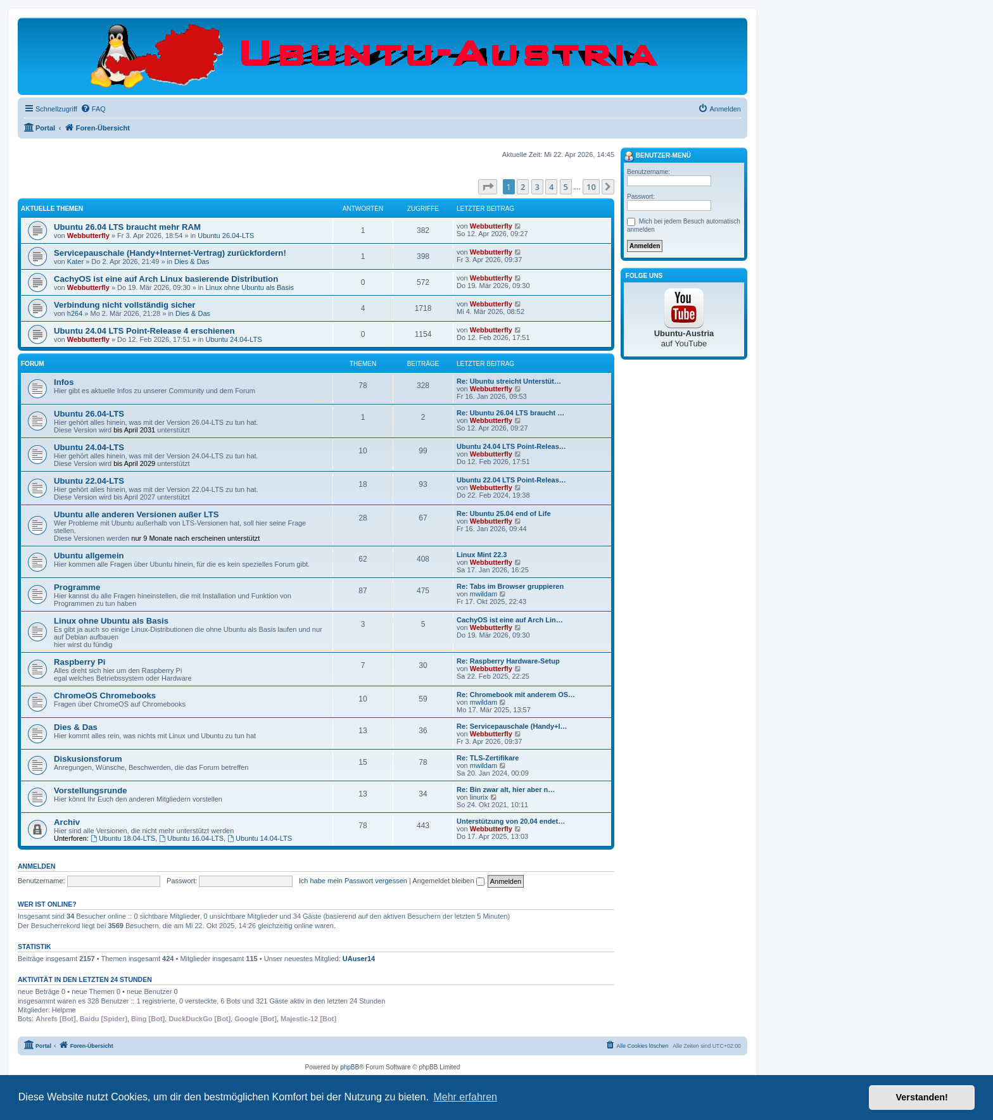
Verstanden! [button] (922, 1097)
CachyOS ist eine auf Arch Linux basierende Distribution (166, 279)
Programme (77, 587)
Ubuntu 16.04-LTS (191, 838)
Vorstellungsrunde (90, 790)
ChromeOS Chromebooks (105, 695)
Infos (64, 382)
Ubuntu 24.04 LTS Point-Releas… (511, 446)
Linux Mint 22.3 (482, 554)
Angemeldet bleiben (448, 880)
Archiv (67, 822)
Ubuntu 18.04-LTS (123, 838)
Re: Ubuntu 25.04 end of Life (504, 513)
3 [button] (537, 186)
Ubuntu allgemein (89, 555)
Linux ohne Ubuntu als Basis (249, 287)
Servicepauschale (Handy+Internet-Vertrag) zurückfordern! (170, 253)
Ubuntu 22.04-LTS (89, 481)
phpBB (349, 1067)
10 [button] (591, 186)
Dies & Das (191, 261)
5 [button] (566, 186)
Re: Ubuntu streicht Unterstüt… (509, 381)
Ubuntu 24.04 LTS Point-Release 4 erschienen (144, 331)
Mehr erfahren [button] (465, 1097)
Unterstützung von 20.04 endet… (511, 821)
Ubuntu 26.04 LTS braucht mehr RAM (127, 227)
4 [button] (551, 186)
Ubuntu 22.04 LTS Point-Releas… (511, 480)
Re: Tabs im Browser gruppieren (510, 586)
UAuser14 (359, 958)
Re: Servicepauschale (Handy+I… (512, 726)
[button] (487, 186)
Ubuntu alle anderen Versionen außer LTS (136, 514)
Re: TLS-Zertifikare (488, 758)
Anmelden (37, 866)
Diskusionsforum (88, 759)
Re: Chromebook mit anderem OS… (516, 694)
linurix (479, 797)
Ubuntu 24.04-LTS (234, 339)
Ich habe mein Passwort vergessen (353, 880)
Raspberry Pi (79, 662)
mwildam (483, 594)
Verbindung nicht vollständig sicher (125, 305)
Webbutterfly (88, 235)
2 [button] (523, 186)
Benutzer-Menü (657, 156)
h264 (74, 313)
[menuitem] (93, 108)
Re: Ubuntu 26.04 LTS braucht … (510, 413)
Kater (75, 261)
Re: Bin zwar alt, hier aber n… (506, 789)
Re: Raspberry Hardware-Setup (508, 661)
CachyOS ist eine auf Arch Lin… (510, 620)
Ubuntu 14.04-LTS (259, 838)
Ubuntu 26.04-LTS (226, 235)
